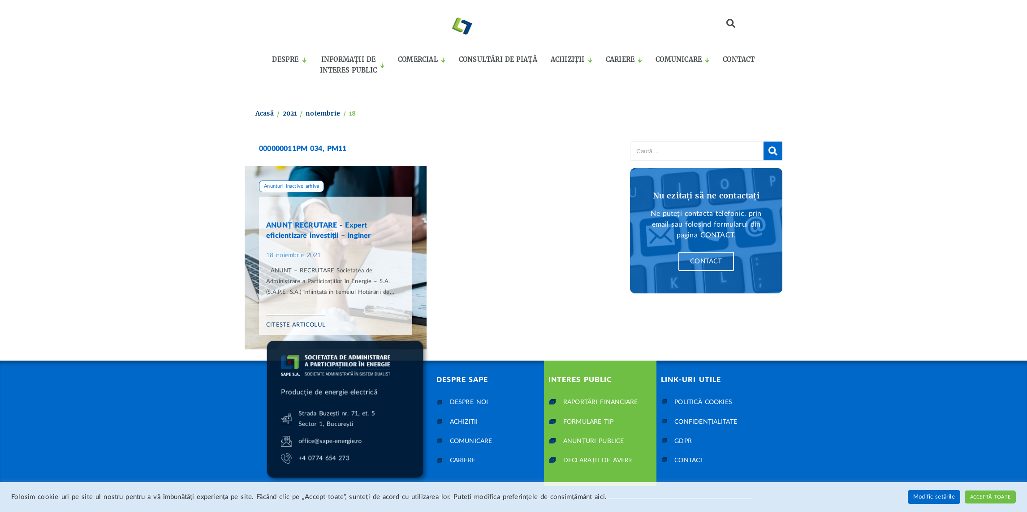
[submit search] (773, 151)
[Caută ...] (697, 151)
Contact (706, 261)
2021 (290, 113)
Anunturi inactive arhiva (291, 186)
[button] (731, 23)
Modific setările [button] (934, 497)
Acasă (264, 113)
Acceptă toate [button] (990, 497)
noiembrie (323, 113)
